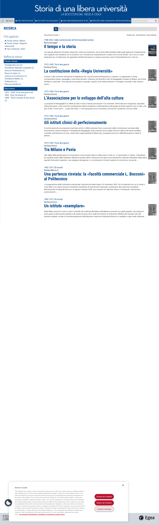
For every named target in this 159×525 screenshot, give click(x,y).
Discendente (151, 35)
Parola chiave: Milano (15, 41)
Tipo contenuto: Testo (15, 49)
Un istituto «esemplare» (64, 205)
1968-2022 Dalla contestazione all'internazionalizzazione (112, 21)
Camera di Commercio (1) (16, 76)
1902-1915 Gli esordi (24, 21)
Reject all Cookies (104, 503)
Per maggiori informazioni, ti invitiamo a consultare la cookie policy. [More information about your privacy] (42, 514)
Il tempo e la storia (60, 46)
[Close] (123, 485)
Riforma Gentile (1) (13, 84)
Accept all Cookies (104, 497)
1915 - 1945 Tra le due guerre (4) (19, 92)
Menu (10, 21)
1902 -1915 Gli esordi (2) (15, 95)
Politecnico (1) (11, 81)
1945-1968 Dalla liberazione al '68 (74, 21)
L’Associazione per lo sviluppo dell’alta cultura (83, 98)
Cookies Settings (104, 509)
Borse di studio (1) (12, 73)
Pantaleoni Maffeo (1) (14, 79)
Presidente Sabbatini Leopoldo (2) (19, 68)
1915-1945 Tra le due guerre (46, 21)
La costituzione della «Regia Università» (78, 71)
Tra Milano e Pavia (60, 149)
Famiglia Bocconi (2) (13, 65)
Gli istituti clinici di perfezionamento (75, 122)
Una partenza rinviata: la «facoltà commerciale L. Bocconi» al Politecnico (94, 176)
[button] (8, 503)
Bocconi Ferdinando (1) (15, 71)
